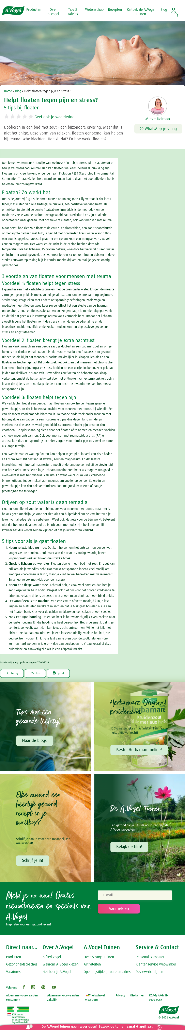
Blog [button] (163, 10)
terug (12, 673)
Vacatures (13, 972)
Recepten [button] (115, 10)
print (60, 673)
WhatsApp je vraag (158, 129)
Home (8, 91)
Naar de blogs (34, 741)
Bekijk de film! (129, 847)
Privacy (120, 996)
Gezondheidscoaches (21, 965)
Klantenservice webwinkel (156, 965)
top (37, 673)
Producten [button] (33, 10)
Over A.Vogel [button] (53, 12)
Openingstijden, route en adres (107, 972)
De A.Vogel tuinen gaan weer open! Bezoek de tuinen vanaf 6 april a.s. (96, 1026)
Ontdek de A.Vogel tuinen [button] (141, 12)
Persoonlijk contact (150, 957)
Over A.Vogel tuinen (99, 957)
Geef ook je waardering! (57, 117)
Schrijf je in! (32, 861)
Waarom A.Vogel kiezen (61, 965)
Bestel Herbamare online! (139, 750)
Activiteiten (92, 965)
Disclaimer (137, 996)
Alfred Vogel (52, 957)
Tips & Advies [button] (73, 12)
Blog (18, 91)
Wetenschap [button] (94, 10)
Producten (13, 957)
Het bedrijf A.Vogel (57, 972)
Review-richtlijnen (149, 972)
